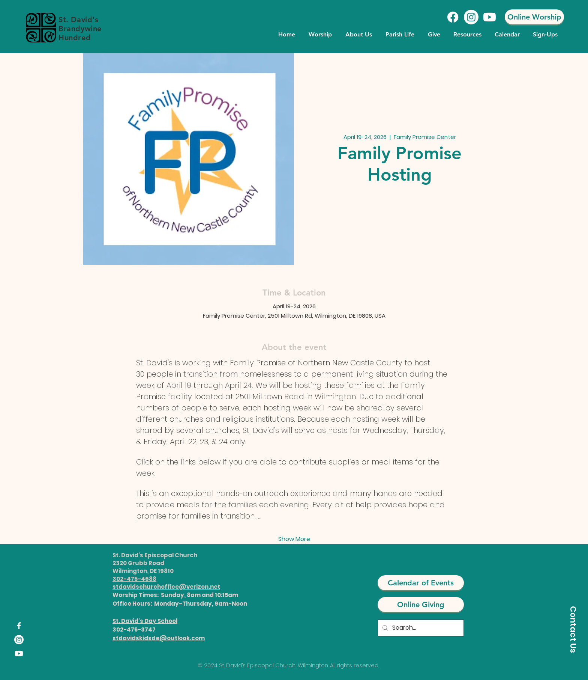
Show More (294, 539)
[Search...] (420, 628)
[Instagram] (471, 17)
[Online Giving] (421, 604)
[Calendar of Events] (421, 582)
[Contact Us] (573, 629)
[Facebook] (453, 17)
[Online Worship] (534, 16)
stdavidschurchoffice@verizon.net (166, 587)
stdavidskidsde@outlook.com (158, 638)
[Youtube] (489, 17)
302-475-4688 (134, 579)
